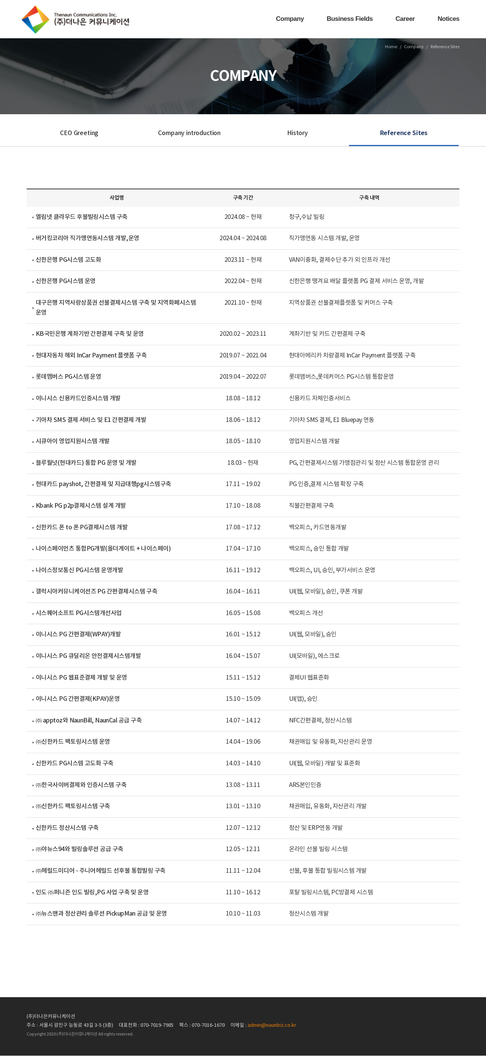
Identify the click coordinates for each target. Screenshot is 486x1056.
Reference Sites (404, 133)
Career (405, 18)
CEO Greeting (79, 133)
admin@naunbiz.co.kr (272, 1026)
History (297, 133)
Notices (448, 18)
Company (290, 18)
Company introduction (189, 133)
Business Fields (350, 18)
